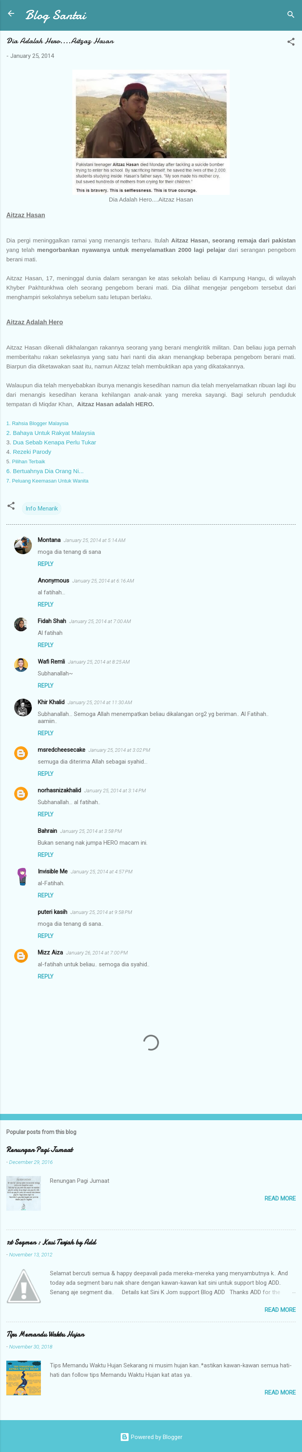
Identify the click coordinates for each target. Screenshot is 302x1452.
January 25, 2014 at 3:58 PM (91, 831)
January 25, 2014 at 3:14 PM (115, 791)
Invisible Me (53, 871)
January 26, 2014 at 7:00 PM (97, 953)
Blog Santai (55, 15)
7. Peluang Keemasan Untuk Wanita (47, 481)
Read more (280, 1198)
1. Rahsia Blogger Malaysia (37, 423)
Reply (45, 564)
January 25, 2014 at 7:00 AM (100, 621)
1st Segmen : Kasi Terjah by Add (51, 1242)
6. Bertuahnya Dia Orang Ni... (45, 471)
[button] (291, 43)
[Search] (291, 16)
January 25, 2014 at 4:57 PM (102, 872)
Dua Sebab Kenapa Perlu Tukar (54, 442)
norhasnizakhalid (59, 790)
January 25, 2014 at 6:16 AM (103, 581)
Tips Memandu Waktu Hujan (45, 1334)
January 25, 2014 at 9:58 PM (101, 912)
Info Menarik (42, 508)
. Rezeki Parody (30, 451)
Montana (49, 540)
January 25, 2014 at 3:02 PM (119, 750)
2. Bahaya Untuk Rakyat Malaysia (50, 432)
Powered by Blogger (151, 1437)
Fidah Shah (52, 621)
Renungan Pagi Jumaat (39, 1150)
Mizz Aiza (50, 952)
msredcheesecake (61, 749)
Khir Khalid (51, 702)
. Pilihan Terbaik (27, 461)
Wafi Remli (51, 661)
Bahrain (47, 830)
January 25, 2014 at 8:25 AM (99, 662)
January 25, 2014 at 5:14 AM (94, 540)
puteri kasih (52, 912)
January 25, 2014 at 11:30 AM (100, 702)
